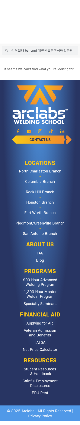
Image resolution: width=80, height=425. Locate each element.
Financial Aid (40, 314)
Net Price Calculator (40, 349)
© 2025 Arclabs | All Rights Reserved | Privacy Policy (40, 413)
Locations (40, 162)
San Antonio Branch (40, 233)
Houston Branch (40, 202)
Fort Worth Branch (40, 212)
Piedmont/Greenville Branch (40, 222)
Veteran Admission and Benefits (40, 332)
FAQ (40, 252)
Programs (40, 271)
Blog (40, 260)
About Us (40, 244)
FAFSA (40, 342)
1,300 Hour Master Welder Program (40, 294)
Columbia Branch (40, 181)
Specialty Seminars (40, 303)
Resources (40, 360)
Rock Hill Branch (40, 191)
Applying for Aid (40, 322)
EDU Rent (40, 392)
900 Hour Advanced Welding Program (40, 282)
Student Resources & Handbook (40, 371)
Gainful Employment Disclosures (40, 383)
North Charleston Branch (40, 170)
